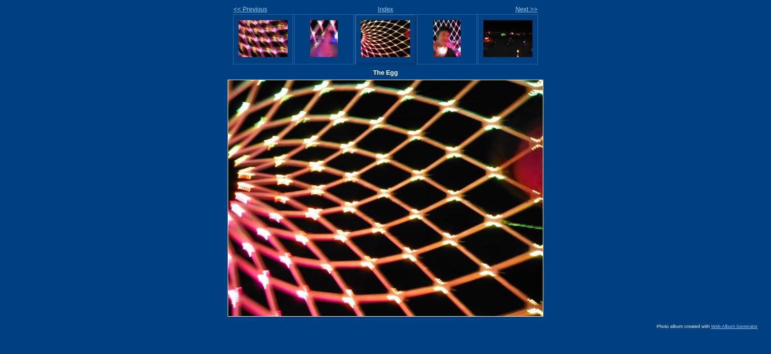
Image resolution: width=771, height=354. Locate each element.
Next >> (526, 9)
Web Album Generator (734, 326)
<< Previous (250, 9)
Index (385, 9)
